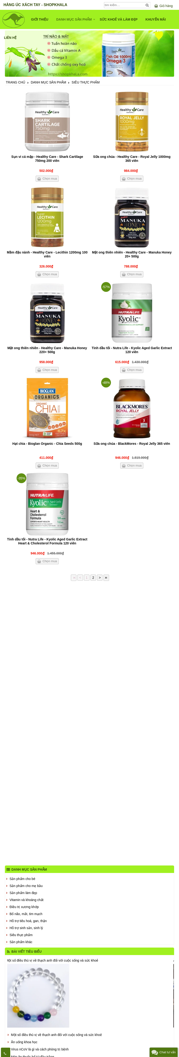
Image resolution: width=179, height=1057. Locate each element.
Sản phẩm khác (21, 942)
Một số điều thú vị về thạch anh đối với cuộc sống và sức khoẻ (52, 960)
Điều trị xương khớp (24, 907)
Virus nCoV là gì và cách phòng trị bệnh (40, 1049)
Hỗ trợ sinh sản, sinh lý (26, 928)
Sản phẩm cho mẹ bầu (26, 886)
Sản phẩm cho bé (22, 879)
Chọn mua (49, 178)
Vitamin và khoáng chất (27, 900)
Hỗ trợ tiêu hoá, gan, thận (28, 921)
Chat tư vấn (167, 1052)
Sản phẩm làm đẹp (23, 893)
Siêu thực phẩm (21, 935)
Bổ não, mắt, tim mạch (26, 914)
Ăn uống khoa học (24, 1042)
